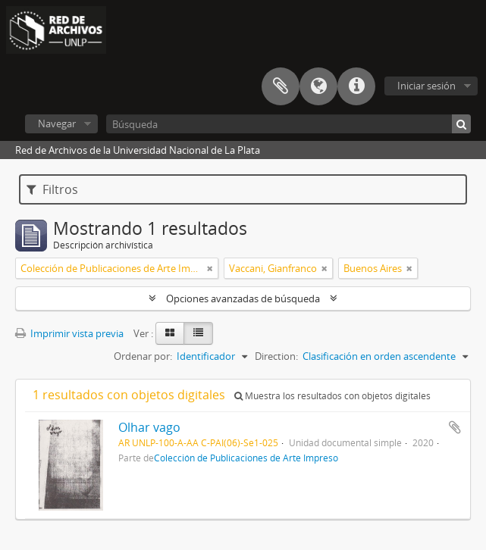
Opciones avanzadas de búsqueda (243, 298)
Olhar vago (149, 427)
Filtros (52, 189)
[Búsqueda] (288, 123)
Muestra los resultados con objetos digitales (332, 395)
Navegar (57, 123)
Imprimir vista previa (69, 333)
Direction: (276, 356)
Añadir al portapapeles (454, 427)
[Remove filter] (210, 268)
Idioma (318, 86)
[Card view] (169, 333)
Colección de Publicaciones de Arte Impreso (246, 458)
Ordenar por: (143, 356)
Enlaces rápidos (356, 86)
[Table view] (198, 333)
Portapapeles (280, 86)
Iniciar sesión (426, 85)
